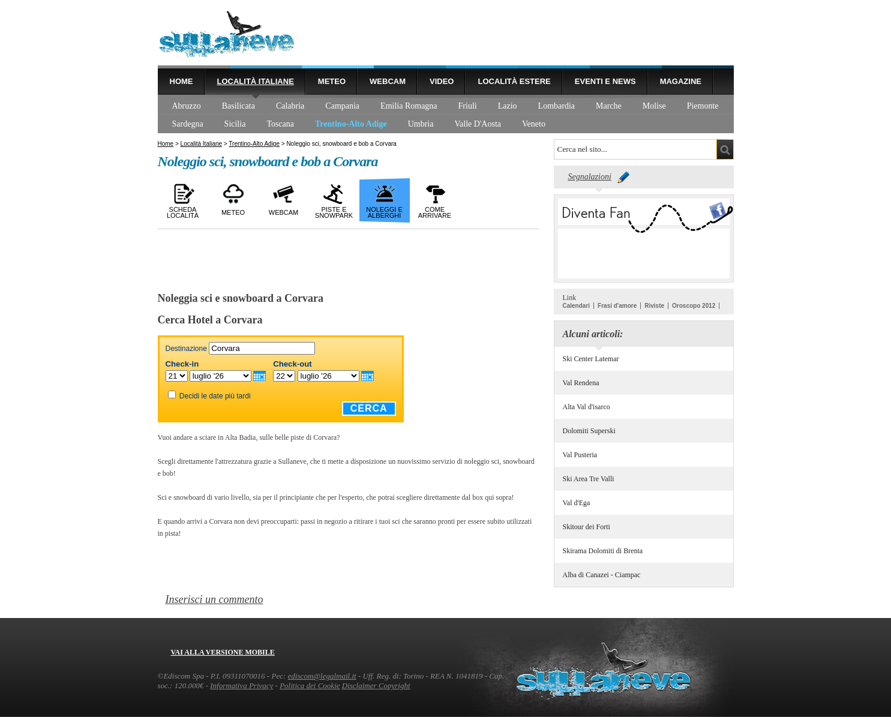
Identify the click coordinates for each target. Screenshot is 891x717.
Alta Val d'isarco (586, 407)
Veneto (533, 123)
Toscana (280, 123)
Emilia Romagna (408, 105)
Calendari (576, 305)
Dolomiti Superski (589, 431)
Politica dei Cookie (310, 685)
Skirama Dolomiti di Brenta (603, 551)
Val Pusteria (580, 455)
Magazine (680, 81)
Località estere (514, 81)
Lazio (507, 105)
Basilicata (238, 105)
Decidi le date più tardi (215, 396)
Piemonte (703, 105)
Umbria (421, 123)
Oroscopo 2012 (693, 305)
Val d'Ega (576, 503)
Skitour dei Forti (586, 527)
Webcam (388, 81)
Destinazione (186, 348)
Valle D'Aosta (477, 123)
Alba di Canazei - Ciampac (602, 575)
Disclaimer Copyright (376, 685)
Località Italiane (255, 81)
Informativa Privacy (241, 685)
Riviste (654, 305)
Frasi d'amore (617, 305)
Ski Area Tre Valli (588, 479)
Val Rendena (581, 383)
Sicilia (235, 123)
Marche (609, 105)
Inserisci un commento (214, 599)
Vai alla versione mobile (223, 652)
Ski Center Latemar (591, 359)
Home (181, 81)
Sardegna (187, 123)
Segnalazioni (589, 176)
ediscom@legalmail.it (322, 675)
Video (442, 81)
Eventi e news (605, 81)
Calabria (290, 105)
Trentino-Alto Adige (351, 123)
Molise (654, 105)
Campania (342, 105)
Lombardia (556, 105)
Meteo (332, 81)
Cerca (369, 408)
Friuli (467, 105)
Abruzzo (186, 105)
